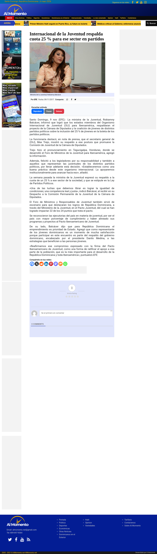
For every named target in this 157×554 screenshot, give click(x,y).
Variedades (87, 18)
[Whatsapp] (65, 264)
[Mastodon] (56, 264)
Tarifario (123, 18)
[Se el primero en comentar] (76, 313)
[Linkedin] (46, 264)
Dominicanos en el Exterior (60, 18)
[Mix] (60, 264)
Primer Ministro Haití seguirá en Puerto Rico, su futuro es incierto (58, 24)
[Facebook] (32, 264)
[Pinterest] (51, 264)
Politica (29, 18)
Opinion (110, 18)
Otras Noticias (20, 18)
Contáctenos (132, 18)
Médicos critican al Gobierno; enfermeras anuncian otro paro (123, 24)
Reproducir (37, 111)
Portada (62, 520)
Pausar (49, 111)
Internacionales (76, 18)
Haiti (116, 18)
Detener (59, 111)
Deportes (37, 18)
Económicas (46, 18)
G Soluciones (151, 552)
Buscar (153, 23)
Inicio (9, 18)
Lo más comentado (99, 18)
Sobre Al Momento (132, 525)
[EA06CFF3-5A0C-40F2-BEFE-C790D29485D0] (11, 55)
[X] (37, 264)
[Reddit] (41, 264)
